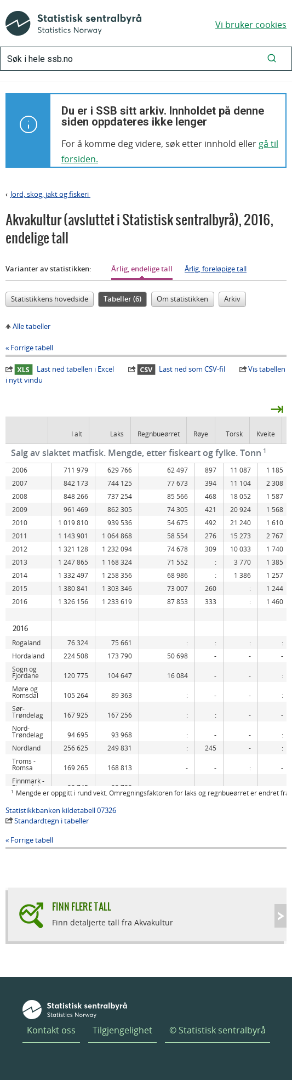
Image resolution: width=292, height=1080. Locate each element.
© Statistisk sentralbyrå (217, 1030)
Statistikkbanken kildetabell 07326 (60, 810)
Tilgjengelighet (122, 1030)
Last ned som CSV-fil (181, 369)
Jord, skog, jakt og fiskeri (50, 194)
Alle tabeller (31, 326)
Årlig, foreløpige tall (216, 269)
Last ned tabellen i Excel (64, 369)
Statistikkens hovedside (49, 299)
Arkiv (232, 299)
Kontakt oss (51, 1030)
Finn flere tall (81, 906)
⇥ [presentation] (277, 408)
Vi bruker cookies (251, 25)
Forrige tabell (31, 348)
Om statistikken (182, 299)
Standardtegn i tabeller (51, 821)
